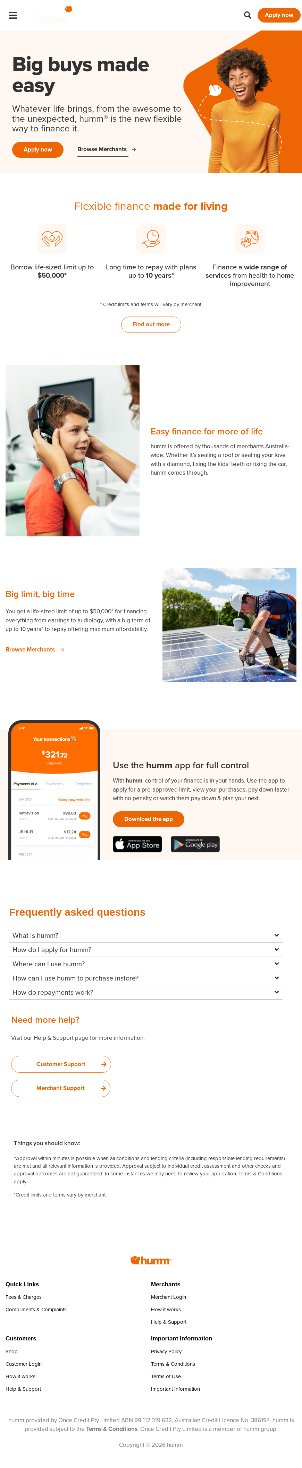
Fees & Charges (24, 1297)
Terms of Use (166, 1376)
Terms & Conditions (260, 1173)
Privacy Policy (166, 1351)
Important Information (175, 1389)
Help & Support (168, 1322)
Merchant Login (168, 1297)
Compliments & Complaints (36, 1309)
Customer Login (24, 1364)
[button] (247, 15)
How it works (166, 1309)
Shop (12, 1351)
